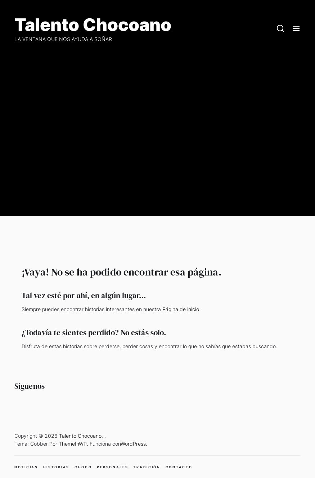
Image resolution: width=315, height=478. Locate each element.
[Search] (280, 28)
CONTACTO (179, 467)
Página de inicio (180, 309)
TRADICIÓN (146, 467)
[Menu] (296, 28)
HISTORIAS (56, 467)
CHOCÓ (83, 467)
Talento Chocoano (92, 24)
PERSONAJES (112, 467)
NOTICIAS (26, 467)
